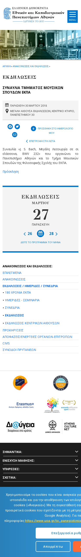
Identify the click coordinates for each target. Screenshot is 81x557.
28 (53, 233)
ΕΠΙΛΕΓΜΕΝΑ (12, 273)
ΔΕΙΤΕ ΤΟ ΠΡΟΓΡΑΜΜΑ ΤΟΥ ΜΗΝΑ (40, 242)
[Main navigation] (72, 16)
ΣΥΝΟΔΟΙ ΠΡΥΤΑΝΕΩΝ (19, 350)
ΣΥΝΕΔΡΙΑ (12, 308)
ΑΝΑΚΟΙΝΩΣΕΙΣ (14, 279)
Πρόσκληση (11, 171)
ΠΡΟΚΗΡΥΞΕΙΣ (13, 330)
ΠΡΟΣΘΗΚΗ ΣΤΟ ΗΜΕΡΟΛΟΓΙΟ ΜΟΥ (52, 129)
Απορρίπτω (53, 546)
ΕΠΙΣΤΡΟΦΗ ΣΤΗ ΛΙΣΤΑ (40, 141)
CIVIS (6, 343)
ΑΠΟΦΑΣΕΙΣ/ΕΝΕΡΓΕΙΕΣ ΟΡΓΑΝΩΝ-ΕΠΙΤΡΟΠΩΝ (37, 337)
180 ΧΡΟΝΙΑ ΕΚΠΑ (18, 292)
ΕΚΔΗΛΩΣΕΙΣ (14, 315)
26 (28, 233)
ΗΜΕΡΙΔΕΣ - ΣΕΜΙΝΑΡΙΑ (22, 300)
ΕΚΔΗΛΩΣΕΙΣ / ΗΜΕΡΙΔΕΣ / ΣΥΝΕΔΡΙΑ (30, 286)
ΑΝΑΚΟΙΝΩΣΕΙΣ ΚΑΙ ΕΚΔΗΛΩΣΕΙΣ (30, 66)
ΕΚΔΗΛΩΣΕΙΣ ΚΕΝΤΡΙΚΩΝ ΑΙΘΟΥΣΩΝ (32, 323)
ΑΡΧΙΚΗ (7, 66)
